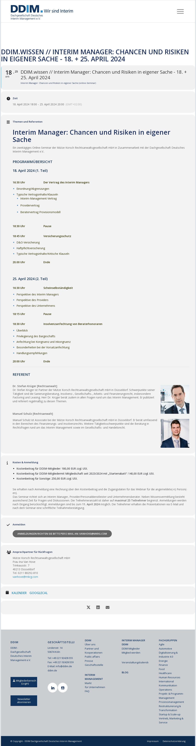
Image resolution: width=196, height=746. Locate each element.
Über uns (90, 644)
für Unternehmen (95, 687)
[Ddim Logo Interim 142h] (42, 11)
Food (162, 669)
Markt (88, 683)
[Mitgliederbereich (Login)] (25, 682)
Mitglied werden (131, 652)
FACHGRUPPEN (168, 640)
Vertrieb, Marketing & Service (171, 720)
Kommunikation (168, 685)
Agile (161, 644)
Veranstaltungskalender (135, 662)
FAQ (87, 691)
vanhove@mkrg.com (25, 577)
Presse (89, 661)
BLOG (125, 672)
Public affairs (92, 656)
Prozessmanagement (171, 702)
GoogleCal (38, 593)
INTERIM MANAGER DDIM (133, 642)
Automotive (165, 648)
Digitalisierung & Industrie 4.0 (168, 654)
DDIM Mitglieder (131, 648)
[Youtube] (63, 687)
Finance (163, 665)
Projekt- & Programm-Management (171, 695)
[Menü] (180, 11)
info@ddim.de (64, 666)
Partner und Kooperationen (93, 650)
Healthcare (165, 673)
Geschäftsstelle (94, 665)
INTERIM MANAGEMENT (94, 677)
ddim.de (52, 670)
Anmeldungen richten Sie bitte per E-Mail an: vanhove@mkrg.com (62, 533)
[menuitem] (180, 11)
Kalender (19, 593)
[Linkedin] (53, 687)
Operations (165, 689)
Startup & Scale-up (169, 714)
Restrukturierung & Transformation (170, 708)
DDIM (88, 640)
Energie (163, 661)
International (166, 681)
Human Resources (169, 677)
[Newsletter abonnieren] (24, 700)
